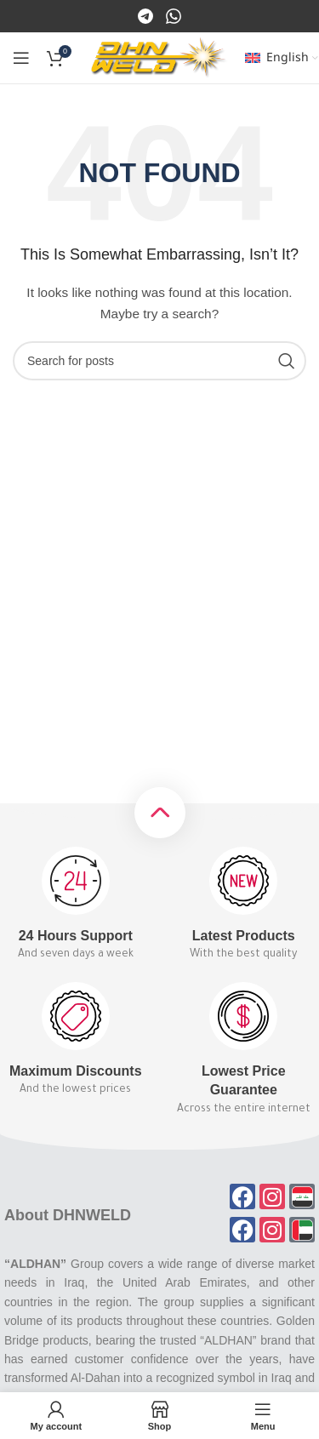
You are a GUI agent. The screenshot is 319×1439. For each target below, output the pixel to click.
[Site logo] (159, 57)
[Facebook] (147, 15)
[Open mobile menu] (21, 58)
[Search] (159, 360)
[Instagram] (173, 15)
